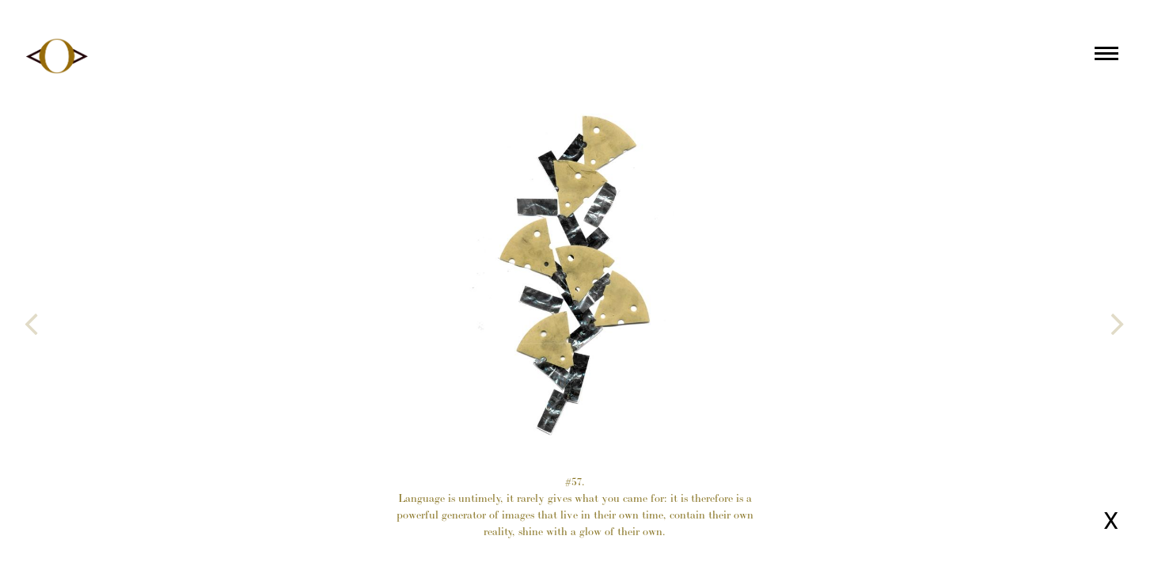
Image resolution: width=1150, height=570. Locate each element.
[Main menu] (1106, 56)
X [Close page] (1110, 520)
